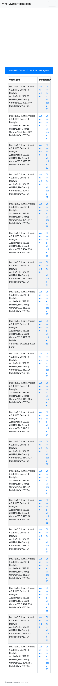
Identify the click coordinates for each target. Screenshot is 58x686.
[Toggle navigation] (52, 3)
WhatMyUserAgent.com (16, 3)
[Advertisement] (29, 38)
